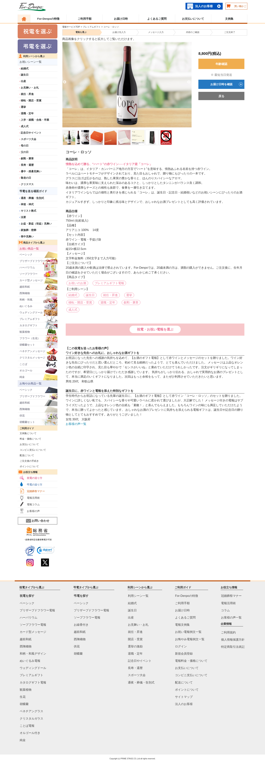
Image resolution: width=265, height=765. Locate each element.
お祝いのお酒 (77, 283)
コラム (225, 610)
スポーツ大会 (28, 139)
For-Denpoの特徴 (48, 18)
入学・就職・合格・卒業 (35, 119)
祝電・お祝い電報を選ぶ (155, 329)
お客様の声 (33, 511)
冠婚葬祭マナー (36, 491)
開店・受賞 (135, 639)
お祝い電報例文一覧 (188, 632)
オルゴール (26, 370)
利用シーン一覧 (138, 596)
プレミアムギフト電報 (109, 283)
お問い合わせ (37, 521)
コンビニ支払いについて (32, 449)
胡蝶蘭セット (27, 344)
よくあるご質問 (157, 18)
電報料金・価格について (191, 660)
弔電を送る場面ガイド (33, 191)
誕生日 (25, 74)
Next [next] (189, 82)
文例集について (27, 433)
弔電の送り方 (34, 484)
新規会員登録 (184, 653)
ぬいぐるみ (26, 306)
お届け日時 (121, 18)
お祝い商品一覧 (29, 248)
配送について (26, 455)
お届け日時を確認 (226, 84)
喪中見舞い (27, 236)
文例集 (229, 18)
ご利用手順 (84, 18)
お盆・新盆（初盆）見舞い (36, 223)
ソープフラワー (29, 273)
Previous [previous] (64, 82)
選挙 (23, 106)
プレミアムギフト (30, 318)
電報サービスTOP (71, 27)
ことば (23, 364)
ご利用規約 (228, 632)
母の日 (25, 145)
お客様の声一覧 (76, 423)
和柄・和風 (26, 299)
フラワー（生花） (30, 338)
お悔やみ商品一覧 (31, 383)
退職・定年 (27, 113)
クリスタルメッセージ (32, 357)
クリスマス (27, 184)
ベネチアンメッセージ (32, 351)
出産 (23, 81)
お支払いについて (193, 18)
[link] (46, 551)
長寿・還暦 (27, 164)
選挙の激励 (135, 646)
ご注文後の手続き (28, 461)
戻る (221, 96)
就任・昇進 (27, 94)
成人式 (25, 126)
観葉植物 (25, 331)
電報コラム (33, 504)
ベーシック (26, 254)
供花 (22, 415)
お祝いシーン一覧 (31, 61)
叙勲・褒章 (27, 158)
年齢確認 (221, 64)
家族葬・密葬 (28, 230)
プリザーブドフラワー (32, 260)
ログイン (181, 646)
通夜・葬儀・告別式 (32, 198)
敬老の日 (26, 177)
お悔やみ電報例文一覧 (189, 639)
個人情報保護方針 (233, 639)
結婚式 (25, 68)
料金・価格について (29, 438)
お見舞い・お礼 (30, 87)
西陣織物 (25, 293)
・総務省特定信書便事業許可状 (37, 539)
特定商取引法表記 (233, 646)
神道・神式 (27, 204)
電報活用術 (33, 497)
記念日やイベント (31, 132)
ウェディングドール (31, 312)
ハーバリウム (27, 267)
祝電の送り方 (34, 477)
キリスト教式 (28, 210)
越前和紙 (25, 286)
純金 (22, 376)
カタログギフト (29, 325)
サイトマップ (184, 696)
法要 (23, 217)
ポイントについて (28, 466)
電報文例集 (182, 624)
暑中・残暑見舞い (31, 171)
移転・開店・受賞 (31, 100)
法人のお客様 (204, 6)
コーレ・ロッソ (111, 27)
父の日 (25, 152)
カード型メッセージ (31, 280)
